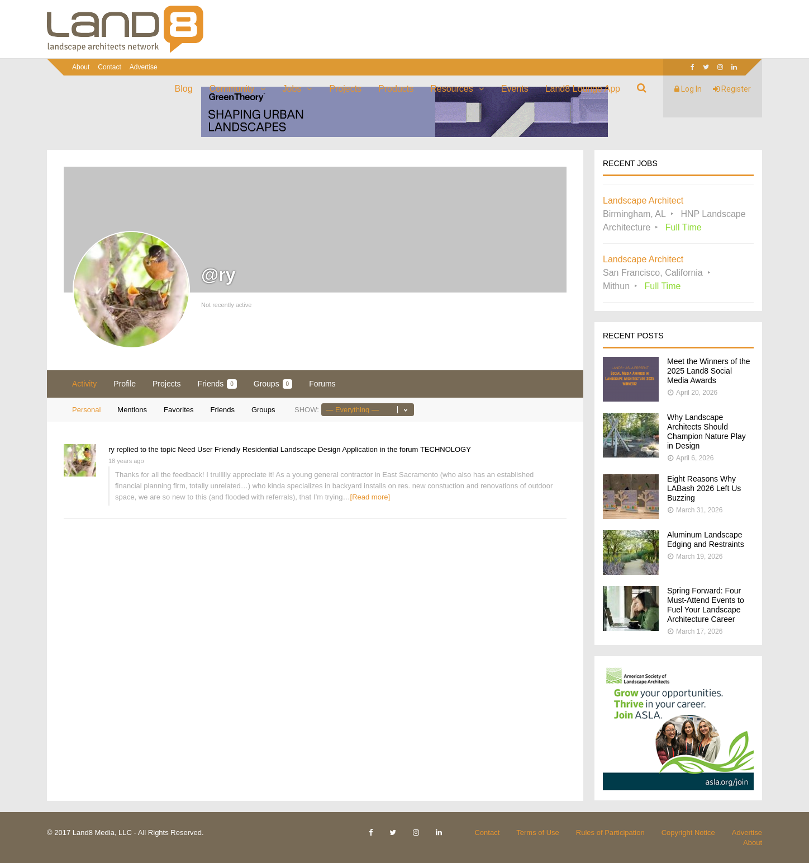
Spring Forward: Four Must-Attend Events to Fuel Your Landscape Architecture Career (705, 605)
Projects (345, 88)
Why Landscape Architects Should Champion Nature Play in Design (706, 431)
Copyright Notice (688, 832)
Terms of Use (537, 832)
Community (232, 88)
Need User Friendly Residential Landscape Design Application (278, 449)
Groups (273, 384)
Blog (184, 88)
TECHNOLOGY (445, 449)
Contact (109, 67)
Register (732, 88)
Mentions (132, 409)
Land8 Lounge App (582, 88)
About (80, 67)
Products (395, 88)
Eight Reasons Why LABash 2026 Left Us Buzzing (704, 488)
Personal (86, 409)
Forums (322, 383)
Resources (451, 88)
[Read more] (370, 497)
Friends (217, 384)
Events (515, 88)
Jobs (292, 88)
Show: (306, 409)
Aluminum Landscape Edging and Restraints (705, 539)
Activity (84, 383)
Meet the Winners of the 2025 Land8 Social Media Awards (708, 371)
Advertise (144, 67)
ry (111, 449)
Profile (124, 383)
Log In (688, 88)
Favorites (178, 409)
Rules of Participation (610, 832)
